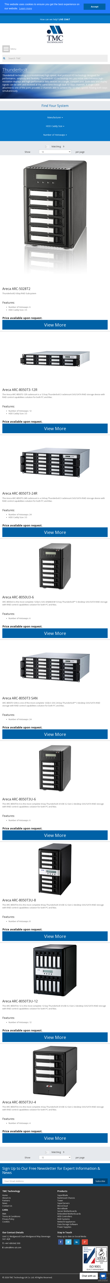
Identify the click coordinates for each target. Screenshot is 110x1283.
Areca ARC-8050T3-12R (19, 390)
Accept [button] (94, 6)
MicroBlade (62, 1208)
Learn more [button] (25, 8)
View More (55, 325)
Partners (6, 1200)
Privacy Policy (8, 1219)
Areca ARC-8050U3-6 (18, 597)
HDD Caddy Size (55, 126)
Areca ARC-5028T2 (16, 289)
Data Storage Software (67, 1224)
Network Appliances (66, 1221)
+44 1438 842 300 (12, 1243)
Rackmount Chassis (66, 1198)
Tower (60, 1200)
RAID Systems (63, 1219)
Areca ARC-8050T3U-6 (19, 799)
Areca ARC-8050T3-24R (19, 493)
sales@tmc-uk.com (12, 1247)
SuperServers (63, 1203)
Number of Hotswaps (55, 134)
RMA (4, 1213)
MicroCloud (62, 1206)
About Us (6, 1198)
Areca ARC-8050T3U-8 (19, 900)
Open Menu (6, 48)
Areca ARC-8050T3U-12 (20, 1001)
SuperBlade (62, 1195)
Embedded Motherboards (69, 1213)
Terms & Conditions (11, 1216)
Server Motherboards (67, 1211)
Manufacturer (55, 117)
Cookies (6, 1221)
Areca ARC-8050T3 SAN (20, 698)
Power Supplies (64, 1227)
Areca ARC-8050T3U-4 (19, 1102)
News (4, 1203)
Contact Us (7, 1206)
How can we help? (55, 19)
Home (5, 1195)
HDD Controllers (64, 1216)
